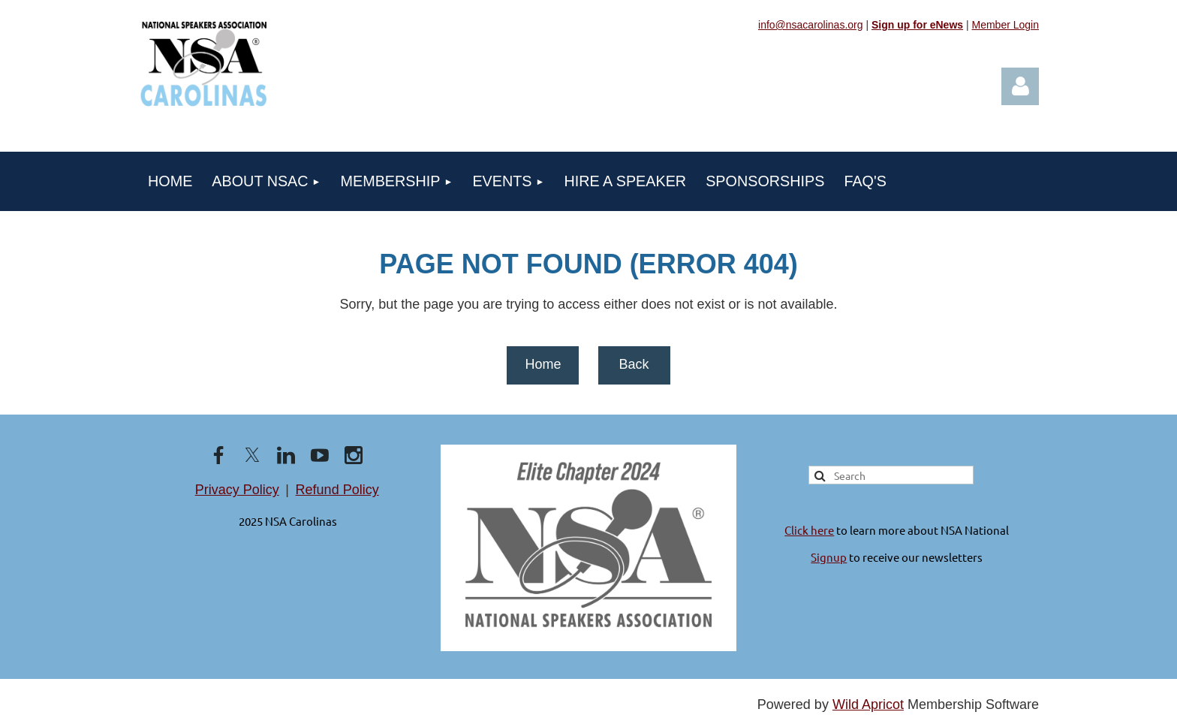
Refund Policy (337, 489)
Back (634, 364)
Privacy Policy (237, 489)
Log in (1020, 86)
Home (543, 364)
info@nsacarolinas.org (810, 25)
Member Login (1006, 25)
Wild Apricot (868, 704)
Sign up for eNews (917, 25)
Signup (829, 557)
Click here (809, 530)
